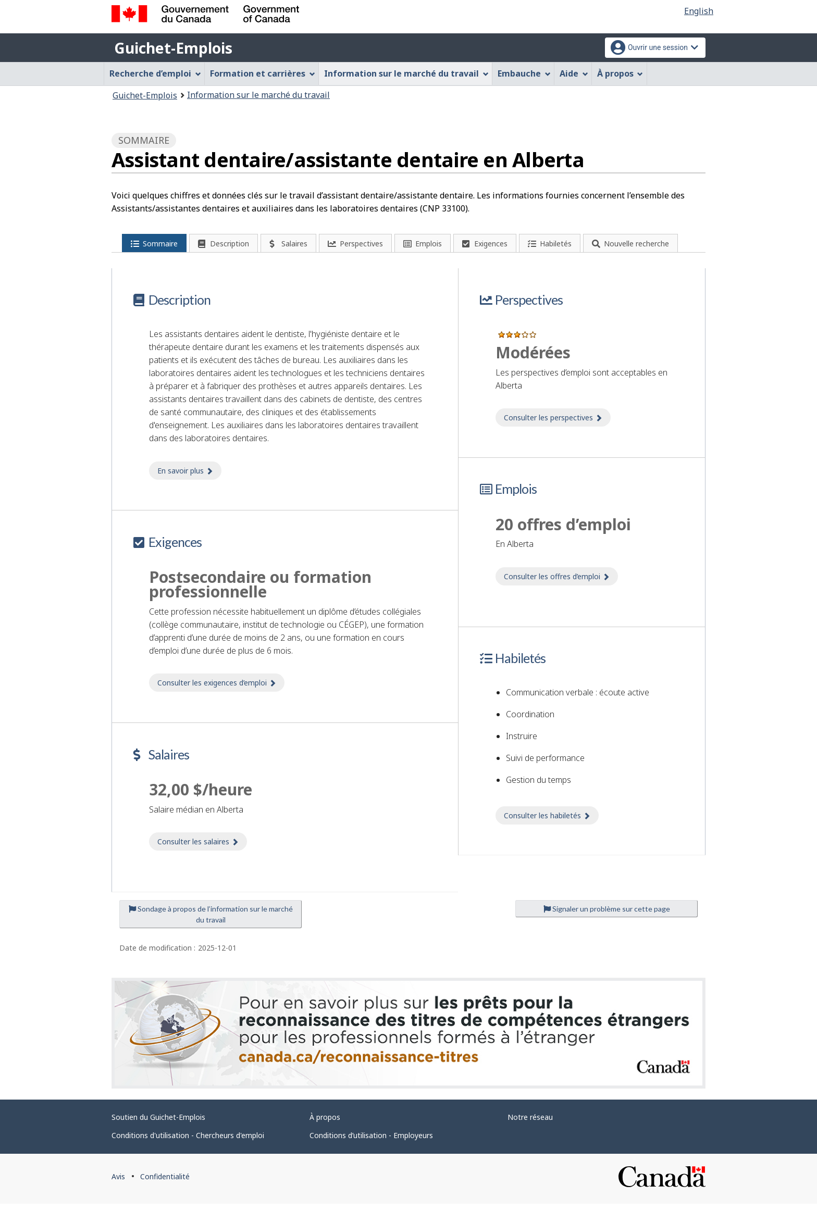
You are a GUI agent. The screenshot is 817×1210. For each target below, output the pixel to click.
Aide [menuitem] (574, 73)
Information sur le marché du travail (258, 95)
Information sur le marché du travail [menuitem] (406, 73)
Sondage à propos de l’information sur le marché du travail (211, 920)
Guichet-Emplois (173, 48)
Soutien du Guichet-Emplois (158, 1124)
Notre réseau (530, 1124)
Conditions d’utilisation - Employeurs (371, 1142)
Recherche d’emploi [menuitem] (155, 73)
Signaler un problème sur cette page (606, 914)
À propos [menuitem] (620, 73)
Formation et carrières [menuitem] (262, 73)
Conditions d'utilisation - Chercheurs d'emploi (188, 1142)
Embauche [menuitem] (524, 73)
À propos (325, 1124)
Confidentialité (165, 1183)
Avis (118, 1183)
